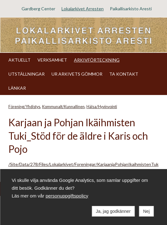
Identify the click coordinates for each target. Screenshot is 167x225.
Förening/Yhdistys (24, 106)
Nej (146, 211)
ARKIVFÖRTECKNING (97, 59)
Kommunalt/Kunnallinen (63, 106)
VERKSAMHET (52, 59)
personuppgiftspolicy (67, 195)
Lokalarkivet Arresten (82, 8)
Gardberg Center (38, 8)
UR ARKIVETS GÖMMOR (77, 74)
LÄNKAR (17, 88)
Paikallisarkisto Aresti (131, 8)
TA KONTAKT (123, 74)
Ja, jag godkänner (113, 211)
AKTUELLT (19, 59)
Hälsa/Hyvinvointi (101, 106)
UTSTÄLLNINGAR (26, 74)
